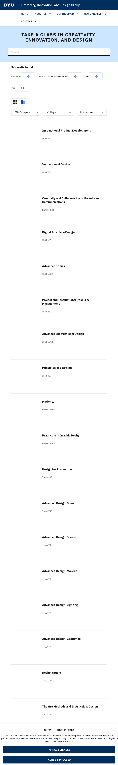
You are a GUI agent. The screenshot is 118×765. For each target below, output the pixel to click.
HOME (24, 13)
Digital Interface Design (60, 232)
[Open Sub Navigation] (50, 13)
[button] (112, 728)
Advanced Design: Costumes (63, 639)
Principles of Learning (58, 368)
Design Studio (52, 673)
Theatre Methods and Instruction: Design (67, 709)
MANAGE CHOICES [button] (59, 749)
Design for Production (58, 470)
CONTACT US (28, 21)
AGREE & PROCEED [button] (59, 759)
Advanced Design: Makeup (61, 571)
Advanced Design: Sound (60, 503)
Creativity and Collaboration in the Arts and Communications (71, 200)
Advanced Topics (54, 266)
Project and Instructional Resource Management (68, 302)
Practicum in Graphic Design (62, 436)
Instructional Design (57, 165)
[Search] (59, 52)
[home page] (9, 5)
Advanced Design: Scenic (60, 537)
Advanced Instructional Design (64, 334)
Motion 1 (48, 402)
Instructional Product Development (68, 131)
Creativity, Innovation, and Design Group (52, 5)
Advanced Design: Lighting (61, 605)
